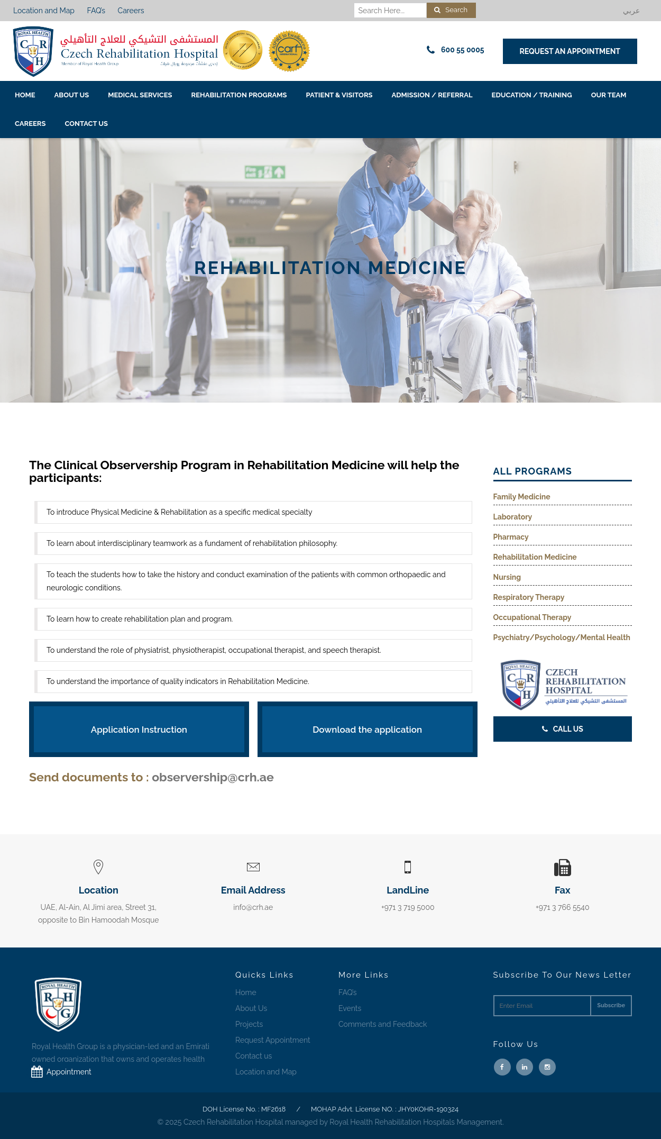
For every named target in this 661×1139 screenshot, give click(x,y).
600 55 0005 (454, 50)
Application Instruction (139, 729)
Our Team (609, 95)
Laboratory (513, 517)
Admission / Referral (432, 95)
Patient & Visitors (339, 95)
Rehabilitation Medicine (535, 557)
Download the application (367, 729)
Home (25, 95)
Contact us (86, 123)
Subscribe (611, 1005)
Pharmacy (511, 537)
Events (349, 1008)
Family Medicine (521, 497)
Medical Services (140, 95)
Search (450, 10)
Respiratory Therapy (529, 597)
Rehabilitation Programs (239, 95)
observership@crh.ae (213, 777)
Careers (131, 10)
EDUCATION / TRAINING (532, 95)
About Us (71, 95)
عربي (631, 10)
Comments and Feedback (382, 1024)
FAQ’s (96, 10)
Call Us (562, 729)
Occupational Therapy (532, 617)
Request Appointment (272, 1040)
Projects (249, 1024)
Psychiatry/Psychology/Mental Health (562, 637)
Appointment (58, 1072)
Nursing (507, 577)
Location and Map (44, 10)
